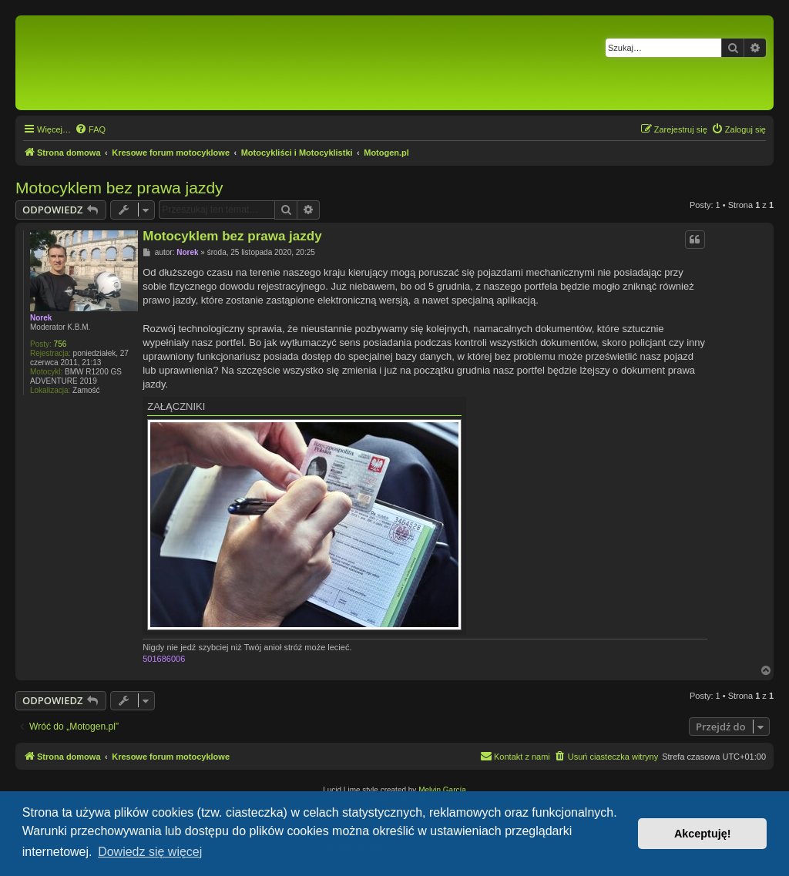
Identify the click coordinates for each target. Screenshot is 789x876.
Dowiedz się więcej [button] (150, 851)
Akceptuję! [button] (702, 833)
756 (60, 344)
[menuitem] (90, 129)
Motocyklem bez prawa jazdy (119, 187)
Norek (41, 318)
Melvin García (442, 790)
